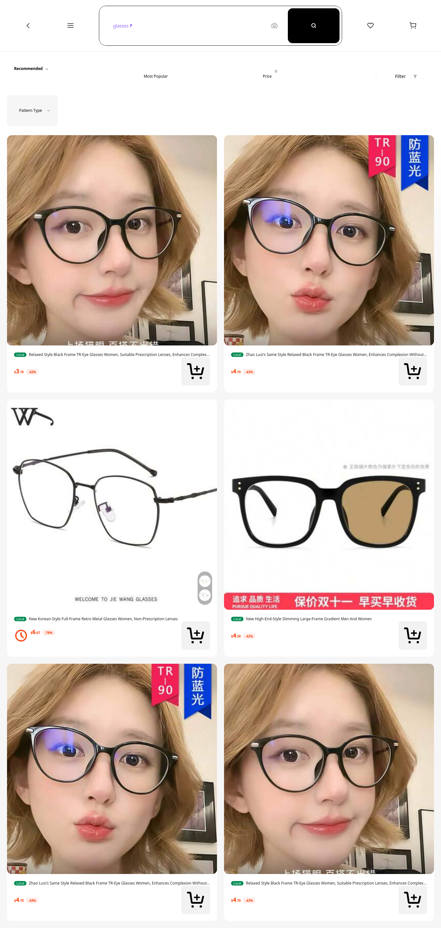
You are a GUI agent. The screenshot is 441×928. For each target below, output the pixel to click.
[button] (189, 25)
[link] (112, 354)
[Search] (314, 25)
